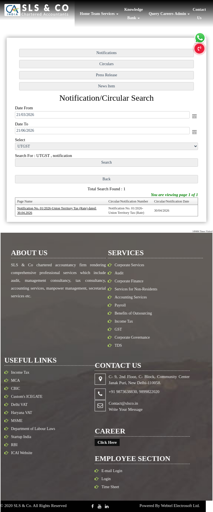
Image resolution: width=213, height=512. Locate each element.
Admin (182, 14)
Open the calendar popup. (193, 116)
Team (95, 14)
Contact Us (199, 13)
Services (109, 14)
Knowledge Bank (133, 13)
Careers (166, 14)
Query (154, 14)
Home (85, 14)
